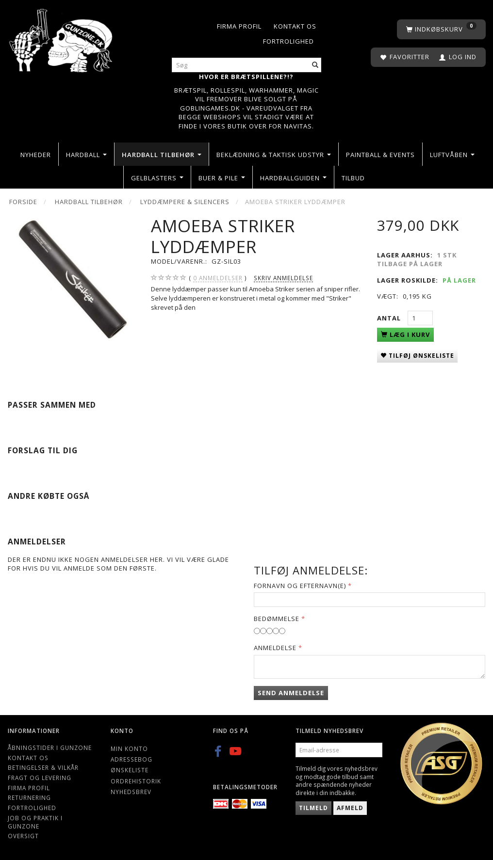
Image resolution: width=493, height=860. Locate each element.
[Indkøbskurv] (441, 29)
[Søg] (315, 65)
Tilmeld (313, 808)
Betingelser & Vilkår (43, 767)
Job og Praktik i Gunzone (35, 822)
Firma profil (239, 26)
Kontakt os (295, 26)
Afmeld (350, 808)
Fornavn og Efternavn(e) (300, 585)
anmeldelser (218, 278)
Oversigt (23, 836)
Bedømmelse (276, 618)
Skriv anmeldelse (283, 278)
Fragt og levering (39, 777)
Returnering (29, 797)
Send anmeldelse (291, 692)
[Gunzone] (61, 38)
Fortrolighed (288, 41)
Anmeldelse (275, 647)
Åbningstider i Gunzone (50, 747)
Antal (390, 318)
